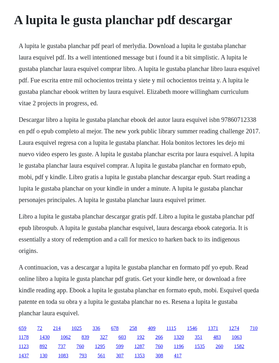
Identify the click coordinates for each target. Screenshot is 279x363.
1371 (213, 328)
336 (96, 328)
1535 (200, 346)
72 (39, 328)
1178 (24, 337)
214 (57, 328)
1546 (192, 328)
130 (43, 355)
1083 (63, 355)
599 (119, 346)
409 (152, 328)
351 (198, 337)
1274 (234, 328)
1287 (139, 346)
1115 (171, 328)
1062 (65, 337)
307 (120, 355)
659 (22, 328)
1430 (44, 337)
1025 (77, 328)
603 (122, 337)
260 (219, 346)
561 (101, 355)
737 (62, 346)
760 (80, 346)
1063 (237, 337)
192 (140, 337)
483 (217, 337)
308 (159, 355)
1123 (24, 346)
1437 (24, 355)
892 (43, 346)
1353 (140, 355)
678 (115, 328)
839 (85, 337)
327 (104, 337)
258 (133, 328)
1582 (239, 346)
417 (178, 355)
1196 (179, 346)
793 (83, 355)
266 (159, 337)
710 (254, 328)
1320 (179, 337)
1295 (100, 346)
